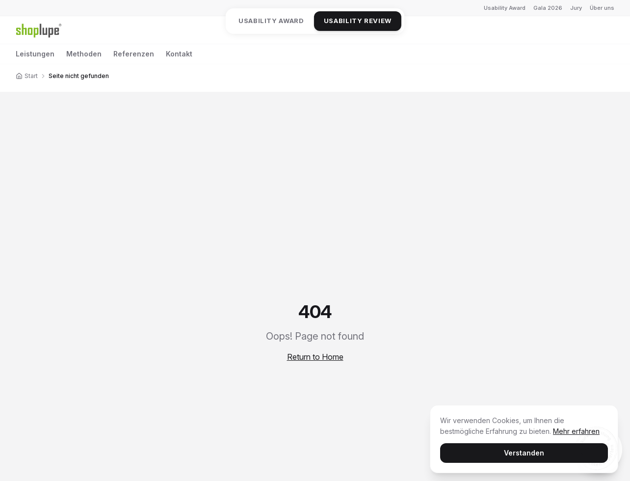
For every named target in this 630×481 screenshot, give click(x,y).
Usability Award (504, 7)
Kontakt (179, 54)
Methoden (84, 54)
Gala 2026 (547, 7)
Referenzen (133, 54)
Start (27, 76)
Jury (576, 7)
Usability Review (358, 21)
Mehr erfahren (576, 431)
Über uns (602, 7)
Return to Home (315, 357)
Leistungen (35, 54)
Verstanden (524, 452)
